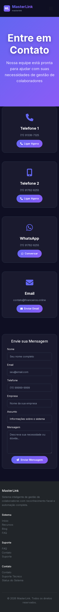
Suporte (7, 556)
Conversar (29, 253)
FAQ (4, 532)
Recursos (7, 524)
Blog (4, 528)
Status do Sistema (12, 580)
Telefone (12, 380)
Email (10, 364)
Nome (10, 349)
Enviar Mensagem (29, 459)
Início (5, 520)
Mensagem (13, 427)
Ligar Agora (29, 143)
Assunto (12, 411)
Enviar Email (29, 308)
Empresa (12, 396)
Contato (6, 552)
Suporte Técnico (12, 576)
